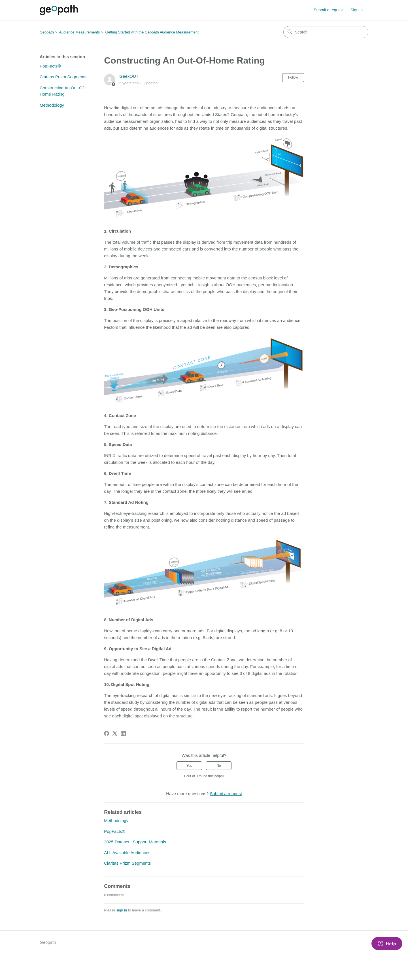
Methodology (52, 105)
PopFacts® (50, 66)
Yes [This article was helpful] (189, 766)
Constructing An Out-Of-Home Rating (62, 91)
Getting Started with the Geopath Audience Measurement (152, 32)
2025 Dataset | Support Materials (135, 841)
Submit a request (329, 10)
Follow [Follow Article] (293, 77)
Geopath (47, 32)
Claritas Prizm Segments (63, 76)
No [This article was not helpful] (218, 766)
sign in (121, 910)
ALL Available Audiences (127, 852)
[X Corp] (114, 733)
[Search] (326, 32)
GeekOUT (129, 76)
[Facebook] (106, 733)
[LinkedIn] (123, 733)
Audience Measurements (79, 32)
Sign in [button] (356, 10)
